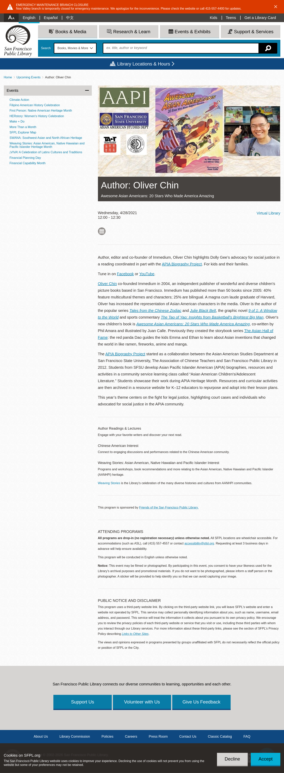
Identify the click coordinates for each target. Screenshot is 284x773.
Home (8, 77)
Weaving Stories (109, 483)
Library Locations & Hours (143, 63)
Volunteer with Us (142, 701)
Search (46, 48)
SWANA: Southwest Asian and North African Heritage (46, 137)
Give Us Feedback (201, 701)
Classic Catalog (220, 736)
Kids (213, 18)
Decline (232, 758)
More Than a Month (23, 127)
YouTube (146, 274)
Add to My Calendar (102, 231)
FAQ (246, 736)
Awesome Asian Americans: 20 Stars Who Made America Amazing (193, 324)
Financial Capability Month (28, 163)
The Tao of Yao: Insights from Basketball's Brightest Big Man (212, 317)
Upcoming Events (29, 77)
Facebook (125, 274)
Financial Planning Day (25, 157)
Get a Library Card (260, 18)
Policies (107, 736)
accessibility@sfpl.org (199, 543)
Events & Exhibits (192, 31)
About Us (41, 736)
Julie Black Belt (203, 310)
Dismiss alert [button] (275, 6)
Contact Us (187, 736)
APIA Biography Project (182, 264)
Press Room (158, 736)
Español (51, 18)
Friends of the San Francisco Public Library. (169, 507)
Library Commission (74, 736)
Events (12, 90)
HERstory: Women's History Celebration (37, 116)
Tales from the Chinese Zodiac (155, 310)
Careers (131, 736)
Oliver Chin (107, 284)
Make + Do (17, 121)
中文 (70, 18)
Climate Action (19, 99)
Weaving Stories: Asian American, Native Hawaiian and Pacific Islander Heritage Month (47, 145)
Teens (231, 18)
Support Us (82, 701)
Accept (265, 758)
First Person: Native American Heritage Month (41, 110)
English (29, 18)
